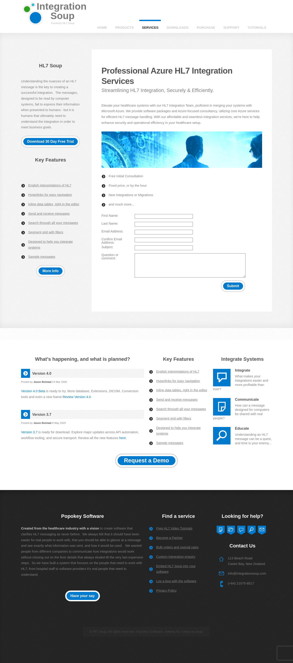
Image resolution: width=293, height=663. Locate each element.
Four (252, 529)
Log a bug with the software (176, 581)
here (122, 438)
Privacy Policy (166, 590)
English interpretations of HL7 (49, 185)
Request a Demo (146, 460)
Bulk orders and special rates (177, 547)
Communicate (247, 399)
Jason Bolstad (42, 381)
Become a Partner (169, 538)
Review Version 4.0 (77, 397)
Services (150, 27)
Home (102, 27)
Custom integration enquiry (175, 556)
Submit (233, 286)
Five (262, 529)
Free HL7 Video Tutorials (174, 528)
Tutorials (257, 27)
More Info (51, 271)
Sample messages (41, 256)
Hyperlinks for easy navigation (50, 195)
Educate (242, 428)
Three (241, 529)
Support (231, 27)
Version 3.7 (29, 432)
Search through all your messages (53, 223)
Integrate (242, 370)
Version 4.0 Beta (33, 391)
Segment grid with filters (45, 232)
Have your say (82, 596)
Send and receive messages (49, 213)
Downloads (178, 27)
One (221, 529)
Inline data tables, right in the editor (53, 204)
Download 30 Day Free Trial (50, 141)
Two (231, 529)
